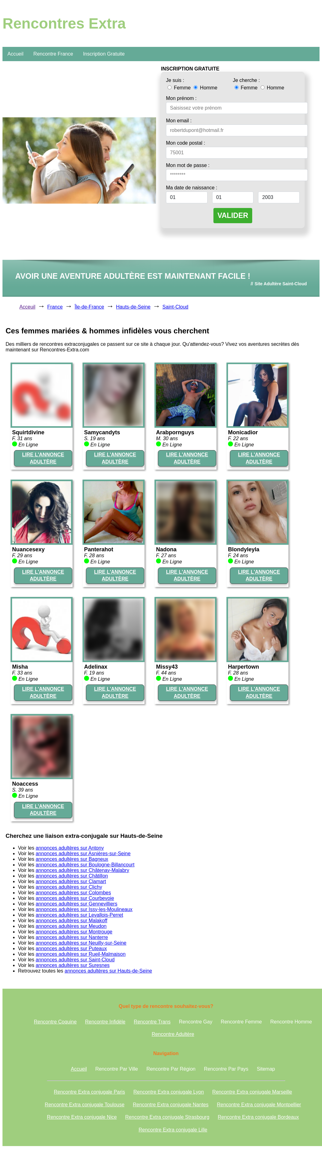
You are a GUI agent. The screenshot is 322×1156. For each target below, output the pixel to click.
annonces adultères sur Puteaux (71, 948)
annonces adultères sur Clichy (69, 887)
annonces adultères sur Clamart (71, 881)
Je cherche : (246, 80)
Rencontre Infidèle (105, 1021)
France (55, 306)
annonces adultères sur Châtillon (72, 875)
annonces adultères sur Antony (70, 848)
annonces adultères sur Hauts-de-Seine (108, 970)
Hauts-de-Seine (133, 306)
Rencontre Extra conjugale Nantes (170, 1104)
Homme (205, 87)
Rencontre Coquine (55, 1021)
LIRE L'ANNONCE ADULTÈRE (43, 458)
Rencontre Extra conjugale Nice (82, 1117)
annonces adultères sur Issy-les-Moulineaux (84, 909)
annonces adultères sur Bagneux (72, 859)
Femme (180, 87)
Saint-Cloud (176, 306)
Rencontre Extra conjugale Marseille (252, 1092)
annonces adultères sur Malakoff (71, 920)
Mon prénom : (181, 98)
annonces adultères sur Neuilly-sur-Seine (81, 943)
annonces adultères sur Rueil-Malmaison (81, 954)
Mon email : (179, 120)
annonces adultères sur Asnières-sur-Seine (83, 853)
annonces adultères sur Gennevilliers (76, 903)
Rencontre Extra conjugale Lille (173, 1129)
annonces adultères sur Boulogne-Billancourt (85, 864)
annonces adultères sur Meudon (71, 926)
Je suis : (175, 80)
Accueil (15, 53)
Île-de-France (89, 306)
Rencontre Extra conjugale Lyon (168, 1092)
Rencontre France (53, 53)
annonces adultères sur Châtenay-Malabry (82, 870)
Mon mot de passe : (188, 165)
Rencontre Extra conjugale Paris (89, 1092)
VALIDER (232, 215)
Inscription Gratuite (104, 53)
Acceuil (27, 306)
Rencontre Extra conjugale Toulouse (84, 1104)
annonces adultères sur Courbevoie (75, 898)
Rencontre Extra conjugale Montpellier (259, 1104)
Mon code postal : (185, 143)
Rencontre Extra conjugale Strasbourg (167, 1117)
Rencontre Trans (152, 1021)
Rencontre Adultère (173, 1034)
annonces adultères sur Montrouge (74, 931)
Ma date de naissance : (191, 187)
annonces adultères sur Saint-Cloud (75, 959)
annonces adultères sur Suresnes (73, 965)
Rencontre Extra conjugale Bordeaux (258, 1117)
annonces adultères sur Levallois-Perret (79, 915)
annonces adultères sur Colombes (73, 892)
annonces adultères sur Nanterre (72, 937)
